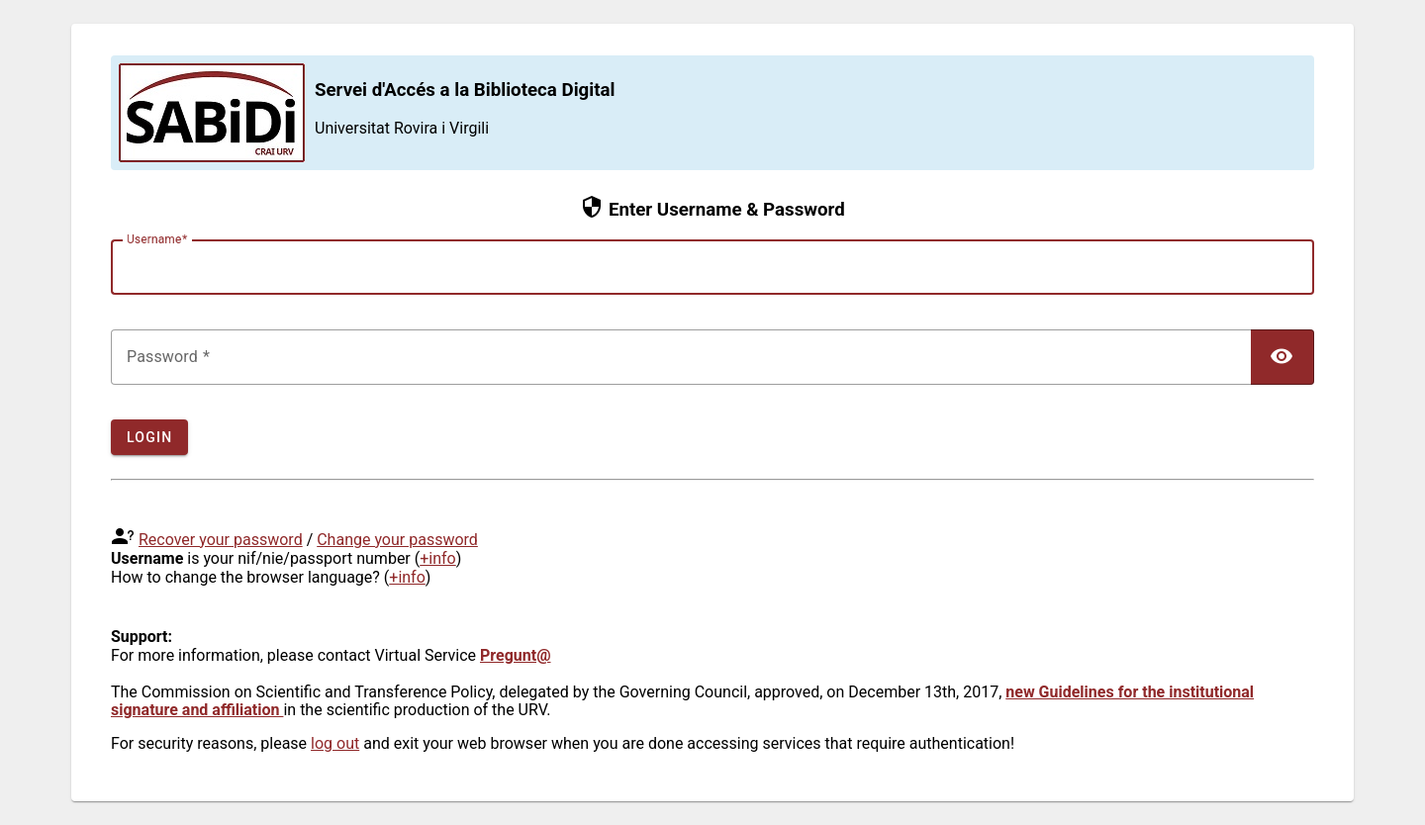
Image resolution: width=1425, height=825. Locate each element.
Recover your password (221, 539)
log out (335, 743)
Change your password (397, 539)
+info (438, 558)
